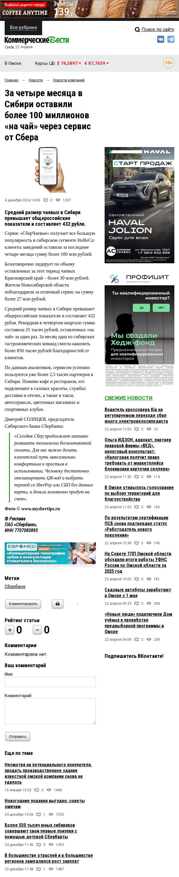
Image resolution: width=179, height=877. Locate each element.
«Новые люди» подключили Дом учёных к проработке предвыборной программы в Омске (138, 622)
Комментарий (18, 695)
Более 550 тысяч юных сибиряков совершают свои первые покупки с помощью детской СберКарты (41, 831)
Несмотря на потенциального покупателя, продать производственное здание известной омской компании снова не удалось (48, 773)
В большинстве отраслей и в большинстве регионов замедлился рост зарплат (49, 858)
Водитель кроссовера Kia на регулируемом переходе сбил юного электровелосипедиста (136, 415)
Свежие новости (129, 398)
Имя (8, 674)
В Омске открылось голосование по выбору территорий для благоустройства (139, 493)
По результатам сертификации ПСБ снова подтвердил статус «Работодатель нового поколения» (136, 526)
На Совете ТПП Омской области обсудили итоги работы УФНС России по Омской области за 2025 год (138, 562)
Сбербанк (15, 586)
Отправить (19, 736)
